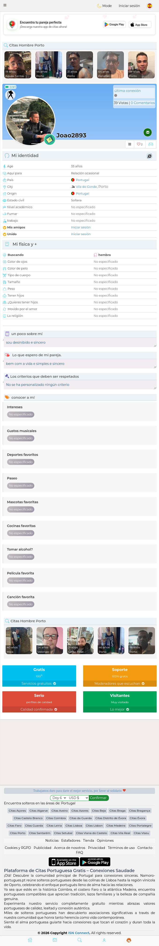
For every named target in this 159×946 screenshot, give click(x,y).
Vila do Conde (86, 187)
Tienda (88, 840)
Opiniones (105, 840)
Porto (103, 186)
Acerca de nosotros (69, 848)
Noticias (52, 840)
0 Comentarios (143, 103)
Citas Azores (79, 810)
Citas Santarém (39, 833)
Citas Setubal (63, 833)
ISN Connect (78, 933)
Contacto (144, 848)
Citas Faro (14, 825)
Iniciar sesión (129, 6)
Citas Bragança (139, 810)
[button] (5, 5)
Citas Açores (17, 810)
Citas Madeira (116, 825)
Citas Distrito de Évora (110, 818)
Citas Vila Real (120, 833)
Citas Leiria (54, 825)
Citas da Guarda (81, 818)
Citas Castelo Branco (28, 818)
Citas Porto (18, 833)
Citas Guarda (34, 825)
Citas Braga (118, 810)
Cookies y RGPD (18, 848)
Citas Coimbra (56, 818)
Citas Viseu (141, 833)
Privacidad (96, 848)
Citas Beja (99, 810)
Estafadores (70, 840)
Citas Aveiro (60, 810)
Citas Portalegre (140, 825)
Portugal (82, 180)
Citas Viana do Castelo (91, 833)
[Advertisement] (79, 24)
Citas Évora (137, 818)
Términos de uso (121, 848)
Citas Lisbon (94, 825)
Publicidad (42, 848)
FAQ (79, 852)
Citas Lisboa (74, 825)
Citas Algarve (39, 810)
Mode (104, 5)
